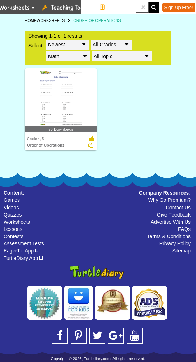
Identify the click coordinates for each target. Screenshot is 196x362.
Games (12, 200)
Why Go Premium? (169, 200)
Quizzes (13, 215)
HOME (31, 20)
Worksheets (17, 222)
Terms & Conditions (169, 236)
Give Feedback (174, 215)
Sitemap (181, 251)
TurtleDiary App (23, 258)
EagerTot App (21, 251)
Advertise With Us (171, 222)
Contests (13, 236)
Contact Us (178, 207)
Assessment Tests (24, 243)
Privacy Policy (175, 243)
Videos (11, 207)
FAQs (184, 229)
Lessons (13, 229)
